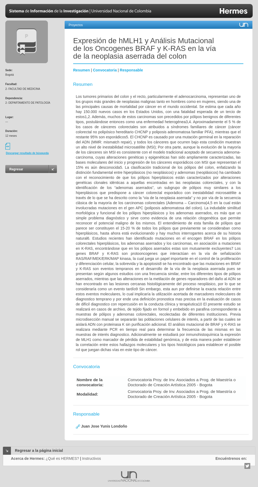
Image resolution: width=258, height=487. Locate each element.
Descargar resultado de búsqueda (27, 153)
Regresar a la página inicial (39, 450)
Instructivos (91, 458)
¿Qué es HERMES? (62, 458)
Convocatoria (104, 70)
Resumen (81, 70)
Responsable (131, 70)
